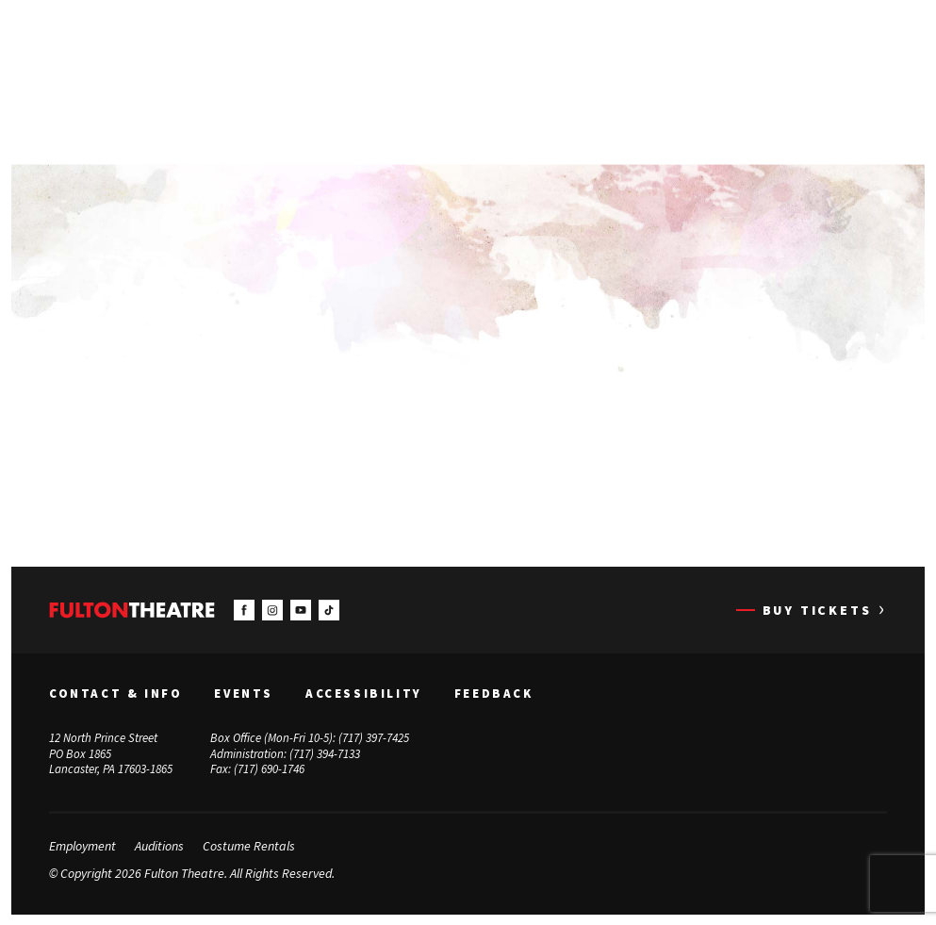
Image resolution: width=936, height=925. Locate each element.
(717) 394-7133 (324, 753)
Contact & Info (115, 693)
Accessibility (363, 693)
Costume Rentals (249, 845)
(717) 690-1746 (269, 769)
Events (243, 693)
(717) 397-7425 (373, 737)
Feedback (494, 693)
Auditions (159, 845)
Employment (82, 845)
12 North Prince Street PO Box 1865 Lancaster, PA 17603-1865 (110, 753)
